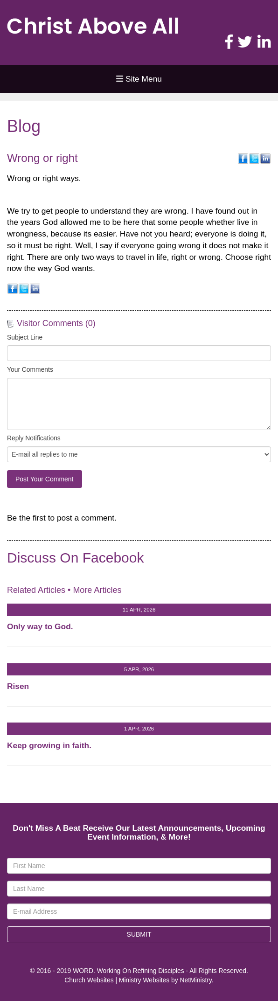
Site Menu (139, 78)
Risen (18, 686)
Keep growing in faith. (49, 745)
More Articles (97, 590)
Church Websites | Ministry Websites (117, 980)
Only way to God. (40, 626)
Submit (139, 934)
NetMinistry (196, 980)
